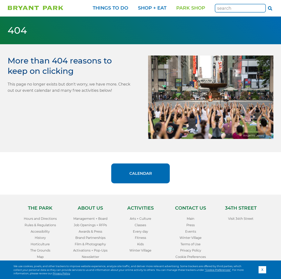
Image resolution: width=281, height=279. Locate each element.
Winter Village (140, 250)
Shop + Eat (152, 8)
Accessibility (40, 231)
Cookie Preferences (190, 257)
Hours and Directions (40, 219)
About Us (90, 208)
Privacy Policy (61, 273)
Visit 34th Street (240, 219)
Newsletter (90, 257)
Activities (140, 208)
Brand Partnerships (90, 238)
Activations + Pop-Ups (90, 250)
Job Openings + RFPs (90, 225)
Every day (140, 231)
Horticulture (40, 244)
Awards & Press (90, 231)
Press (190, 225)
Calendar (140, 173)
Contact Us (190, 208)
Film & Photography (90, 244)
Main (190, 219)
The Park (40, 208)
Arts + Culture (140, 219)
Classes (140, 225)
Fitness (140, 238)
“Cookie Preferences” (218, 269)
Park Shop (190, 8)
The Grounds (40, 250)
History (40, 238)
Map (40, 257)
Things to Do (110, 8)
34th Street (241, 208)
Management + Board (90, 219)
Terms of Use (191, 244)
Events (190, 231)
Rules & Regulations (40, 225)
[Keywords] (240, 8)
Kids (140, 244)
